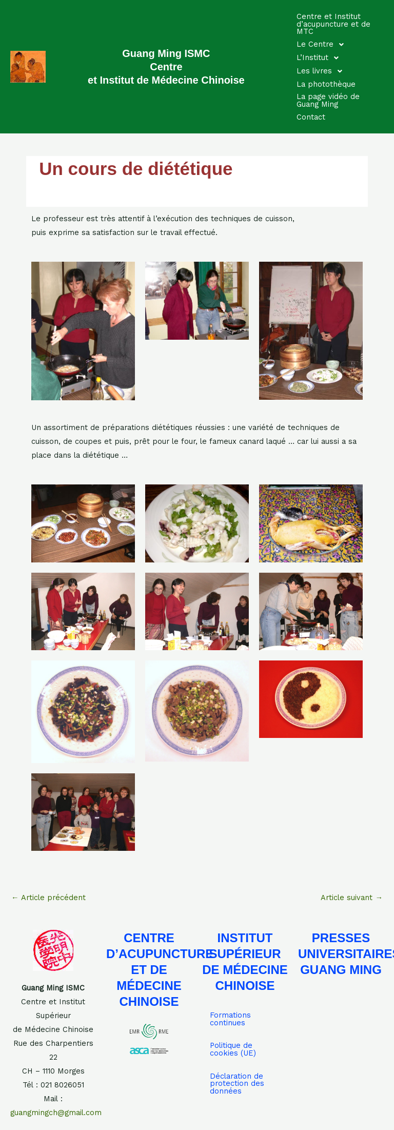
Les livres (322, 71)
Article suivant (352, 897)
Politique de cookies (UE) (233, 1049)
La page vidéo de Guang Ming (328, 100)
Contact (311, 117)
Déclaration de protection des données (237, 1083)
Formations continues (230, 1018)
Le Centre (323, 44)
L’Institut (320, 58)
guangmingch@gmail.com (56, 1112)
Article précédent (48, 897)
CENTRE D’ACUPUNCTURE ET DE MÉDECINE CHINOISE (159, 970)
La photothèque (326, 84)
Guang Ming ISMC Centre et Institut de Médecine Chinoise (166, 67)
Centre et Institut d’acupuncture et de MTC (333, 24)
